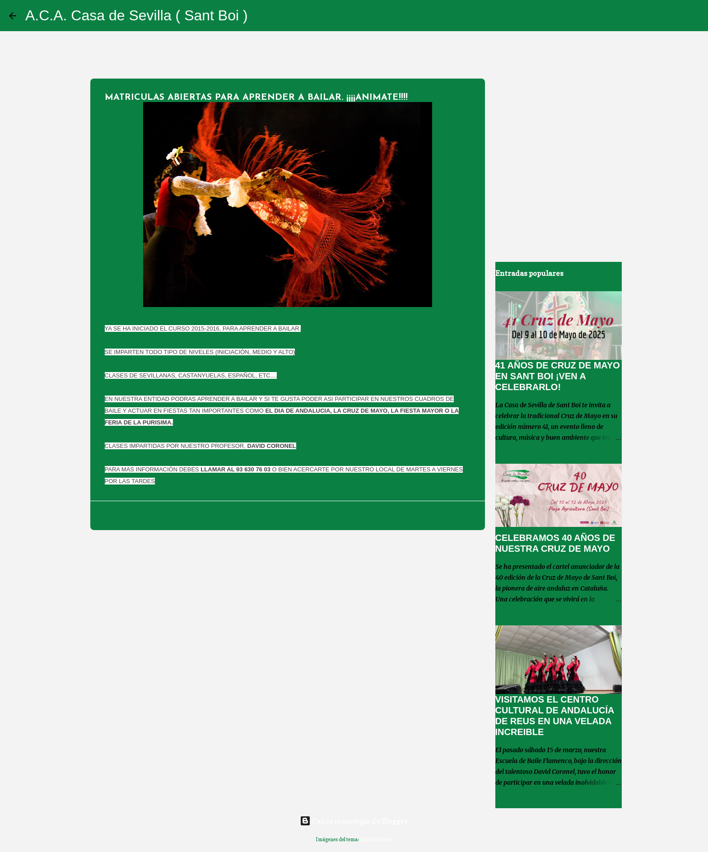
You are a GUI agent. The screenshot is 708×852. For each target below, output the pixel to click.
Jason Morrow (376, 839)
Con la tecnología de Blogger (354, 820)
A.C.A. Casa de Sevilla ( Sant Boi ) (136, 15)
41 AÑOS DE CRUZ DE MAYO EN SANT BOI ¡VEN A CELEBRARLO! (557, 376)
